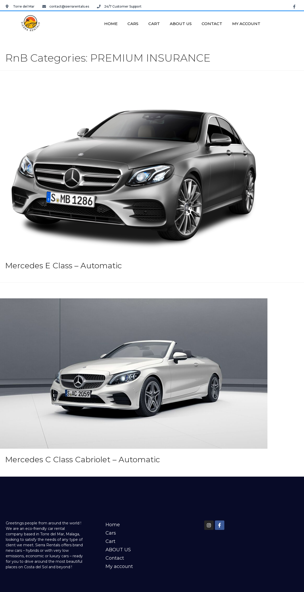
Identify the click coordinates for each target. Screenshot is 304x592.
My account (246, 23)
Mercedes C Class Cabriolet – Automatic (82, 459)
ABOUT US (181, 23)
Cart (154, 23)
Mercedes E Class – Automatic (63, 265)
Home (111, 23)
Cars (132, 23)
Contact (212, 23)
